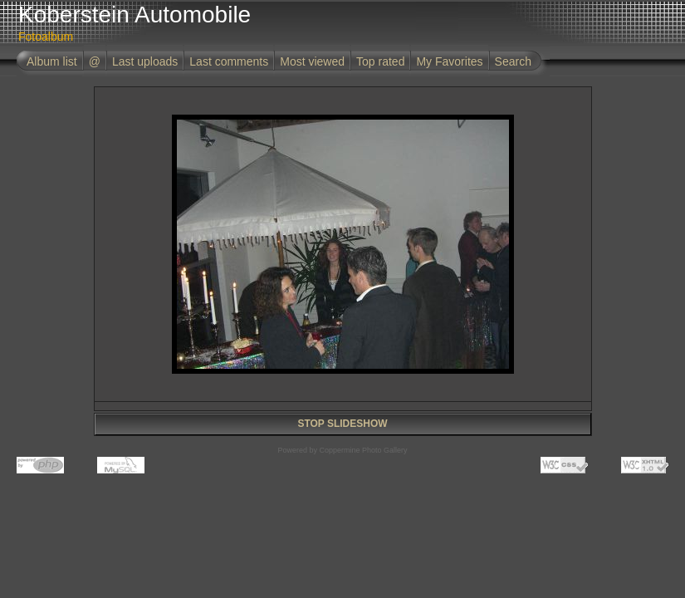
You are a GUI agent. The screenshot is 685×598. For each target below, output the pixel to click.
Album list (52, 61)
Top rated (380, 61)
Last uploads (145, 61)
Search (513, 61)
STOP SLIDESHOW (342, 423)
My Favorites (449, 61)
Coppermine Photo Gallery (363, 450)
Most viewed (312, 61)
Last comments (228, 61)
